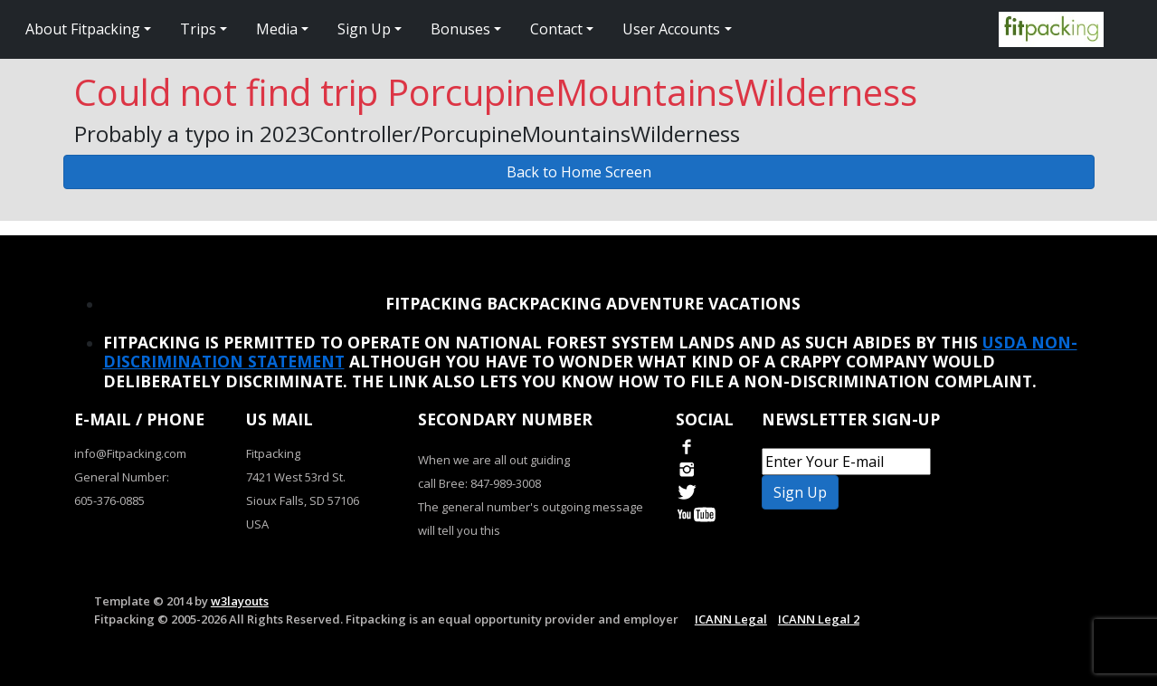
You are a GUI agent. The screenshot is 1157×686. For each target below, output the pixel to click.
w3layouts (240, 601)
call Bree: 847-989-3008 (479, 483)
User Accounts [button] (671, 29)
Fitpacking (273, 453)
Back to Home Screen (579, 172)
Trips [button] (198, 29)
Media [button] (277, 29)
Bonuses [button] (460, 29)
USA (257, 524)
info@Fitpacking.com (130, 453)
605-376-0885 (109, 500)
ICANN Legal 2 (818, 619)
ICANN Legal (731, 619)
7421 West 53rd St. (296, 477)
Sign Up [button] (364, 29)
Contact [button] (556, 29)
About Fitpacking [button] (82, 29)
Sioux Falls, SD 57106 (302, 500)
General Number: (121, 477)
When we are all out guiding (494, 460)
